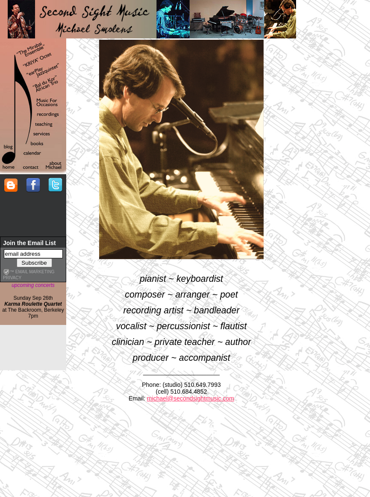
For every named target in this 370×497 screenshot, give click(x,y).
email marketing (35, 271)
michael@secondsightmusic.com (190, 398)
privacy (12, 277)
